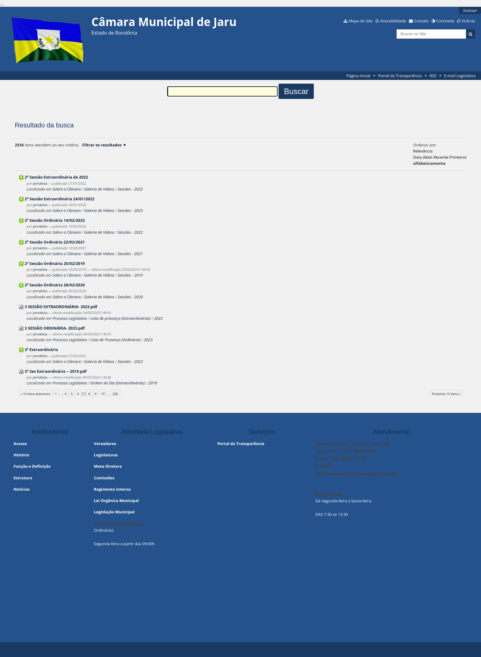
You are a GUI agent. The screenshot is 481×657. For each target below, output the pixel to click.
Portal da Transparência (400, 75)
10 (103, 394)
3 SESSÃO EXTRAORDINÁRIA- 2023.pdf (61, 306)
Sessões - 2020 (130, 297)
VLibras (468, 21)
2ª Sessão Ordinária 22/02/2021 (55, 242)
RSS (433, 75)
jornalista (40, 183)
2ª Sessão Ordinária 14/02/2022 (55, 220)
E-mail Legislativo (459, 75)
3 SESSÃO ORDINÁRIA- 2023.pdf (55, 328)
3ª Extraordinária (41, 349)
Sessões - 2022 (130, 189)
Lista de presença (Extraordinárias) (121, 318)
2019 (152, 383)
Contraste (445, 21)
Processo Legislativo (69, 318)
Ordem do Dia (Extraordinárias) (117, 383)
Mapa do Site (361, 21)
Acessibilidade (393, 21)
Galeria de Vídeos (99, 189)
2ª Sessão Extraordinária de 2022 (56, 177)
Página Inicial (359, 75)
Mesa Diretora (108, 466)
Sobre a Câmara (66, 189)
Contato (421, 21)
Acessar (470, 10)
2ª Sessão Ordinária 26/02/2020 (55, 285)
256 (115, 394)
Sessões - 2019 (130, 275)
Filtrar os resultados (101, 145)
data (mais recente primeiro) (439, 157)
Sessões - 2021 (130, 253)
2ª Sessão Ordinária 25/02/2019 (55, 263)
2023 (158, 318)
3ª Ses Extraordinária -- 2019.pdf (56, 371)
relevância (423, 151)
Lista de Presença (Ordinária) (115, 339)
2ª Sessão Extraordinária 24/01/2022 (59, 199)
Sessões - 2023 (130, 210)
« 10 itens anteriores (35, 394)
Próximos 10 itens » (446, 394)
